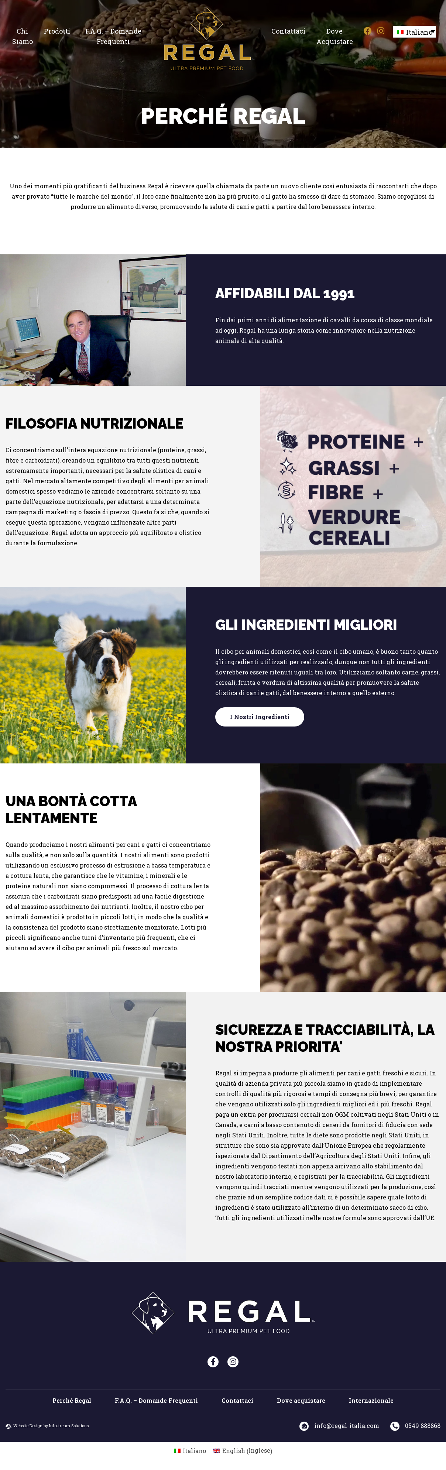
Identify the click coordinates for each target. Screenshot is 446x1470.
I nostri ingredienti (259, 717)
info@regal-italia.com (346, 1425)
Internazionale (371, 1400)
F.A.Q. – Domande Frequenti (113, 36)
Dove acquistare (334, 36)
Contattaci (288, 31)
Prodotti (57, 31)
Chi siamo (22, 36)
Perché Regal (71, 1400)
